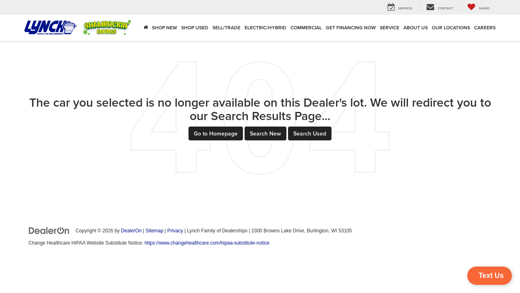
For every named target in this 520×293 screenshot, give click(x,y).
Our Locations (451, 27)
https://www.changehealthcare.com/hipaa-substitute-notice (207, 243)
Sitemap (154, 231)
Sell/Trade (226, 27)
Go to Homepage (216, 133)
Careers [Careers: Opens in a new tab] (485, 27)
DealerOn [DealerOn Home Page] (131, 231)
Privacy (175, 231)
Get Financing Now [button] (351, 27)
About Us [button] (415, 27)
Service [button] (389, 27)
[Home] (145, 28)
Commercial (306, 27)
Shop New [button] (164, 27)
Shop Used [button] (194, 27)
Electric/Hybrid (265, 27)
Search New (265, 133)
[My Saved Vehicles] (478, 7)
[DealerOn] (49, 230)
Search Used (309, 133)
